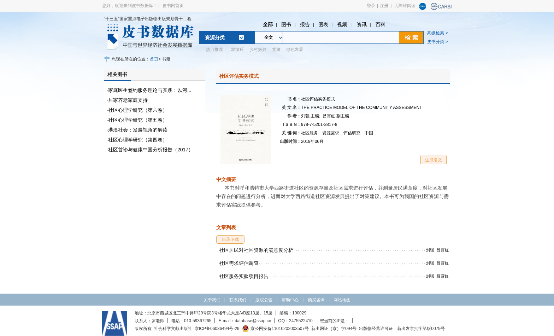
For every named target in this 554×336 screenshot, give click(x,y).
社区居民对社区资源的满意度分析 (256, 250)
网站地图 (342, 299)
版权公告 (263, 299)
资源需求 (330, 133)
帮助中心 (290, 299)
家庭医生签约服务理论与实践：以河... (149, 90)
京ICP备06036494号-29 (217, 328)
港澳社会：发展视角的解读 (137, 130)
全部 (268, 24)
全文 (268, 37)
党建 (276, 49)
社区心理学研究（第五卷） (137, 120)
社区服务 (309, 133)
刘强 (310, 116)
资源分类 (215, 37)
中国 (369, 133)
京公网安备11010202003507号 (275, 328)
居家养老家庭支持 (128, 100)
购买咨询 (316, 299)
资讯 (362, 24)
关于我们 (212, 299)
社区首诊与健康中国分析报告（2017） (150, 149)
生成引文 (433, 159)
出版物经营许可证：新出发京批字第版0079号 (402, 328)
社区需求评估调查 (239, 263)
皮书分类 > (437, 41)
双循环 (237, 49)
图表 (323, 24)
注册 (384, 5)
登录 (371, 5)
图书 (286, 24)
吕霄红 (336, 116)
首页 (154, 59)
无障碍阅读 (405, 5)
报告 (305, 24)
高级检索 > (437, 32)
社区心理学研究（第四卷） (137, 140)
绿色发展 (294, 49)
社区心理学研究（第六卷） (137, 110)
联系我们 (237, 299)
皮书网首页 (173, 5)
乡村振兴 (257, 49)
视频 (342, 24)
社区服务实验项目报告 (244, 276)
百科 (380, 24)
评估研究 (351, 133)
